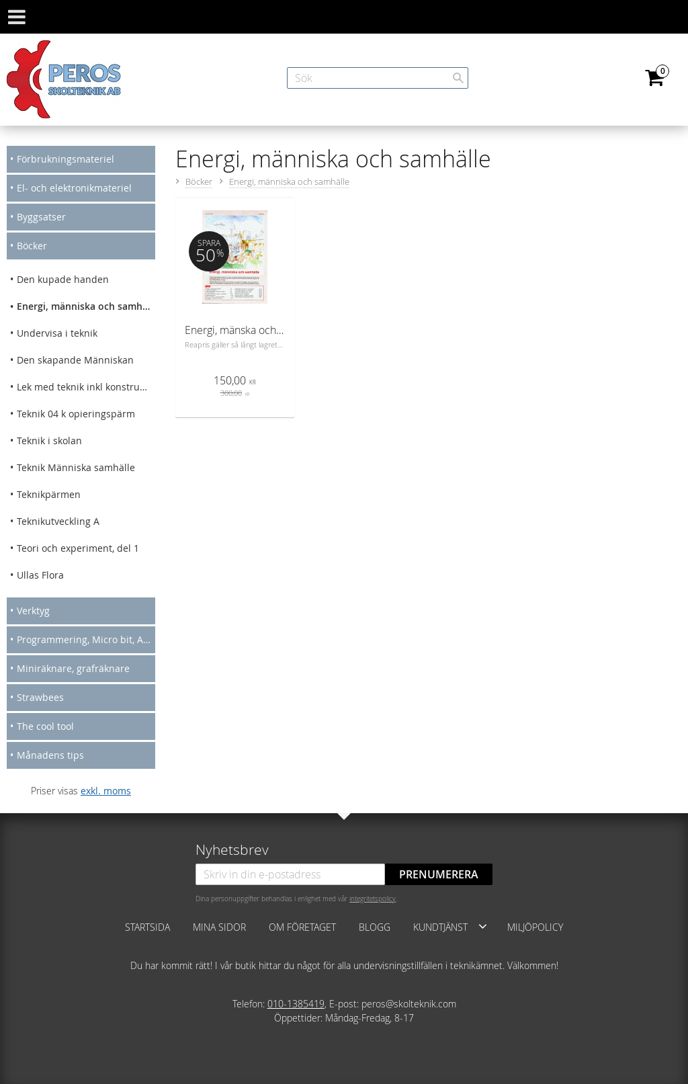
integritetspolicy (372, 898)
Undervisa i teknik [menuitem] (57, 333)
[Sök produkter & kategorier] (377, 78)
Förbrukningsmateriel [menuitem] (65, 159)
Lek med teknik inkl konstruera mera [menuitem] (86, 386)
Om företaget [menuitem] (302, 927)
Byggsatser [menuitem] (41, 216)
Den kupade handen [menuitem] (63, 279)
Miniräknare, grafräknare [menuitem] (73, 668)
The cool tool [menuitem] (45, 726)
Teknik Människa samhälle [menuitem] (76, 467)
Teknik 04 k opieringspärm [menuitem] (76, 413)
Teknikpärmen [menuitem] (49, 494)
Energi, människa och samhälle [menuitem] (86, 306)
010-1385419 (296, 1003)
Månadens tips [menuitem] (50, 755)
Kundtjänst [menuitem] (440, 927)
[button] (482, 926)
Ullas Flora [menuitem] (40, 575)
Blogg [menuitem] (374, 927)
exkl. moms (106, 790)
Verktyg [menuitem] (33, 610)
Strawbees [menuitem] (40, 697)
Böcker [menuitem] (32, 245)
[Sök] (458, 78)
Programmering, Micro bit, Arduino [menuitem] (86, 639)
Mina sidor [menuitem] (219, 927)
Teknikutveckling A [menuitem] (58, 521)
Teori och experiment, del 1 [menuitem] (78, 548)
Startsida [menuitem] (147, 927)
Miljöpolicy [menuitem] (535, 927)
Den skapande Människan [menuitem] (75, 359)
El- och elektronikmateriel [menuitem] (74, 187)
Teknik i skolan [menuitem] (49, 440)
